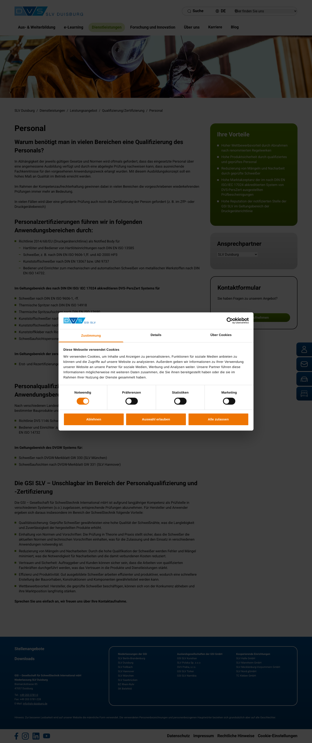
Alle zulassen (218, 419)
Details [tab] (156, 335)
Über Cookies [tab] (221, 335)
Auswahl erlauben (156, 419)
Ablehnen (93, 419)
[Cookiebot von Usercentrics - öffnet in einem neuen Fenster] (230, 320)
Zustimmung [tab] (91, 336)
